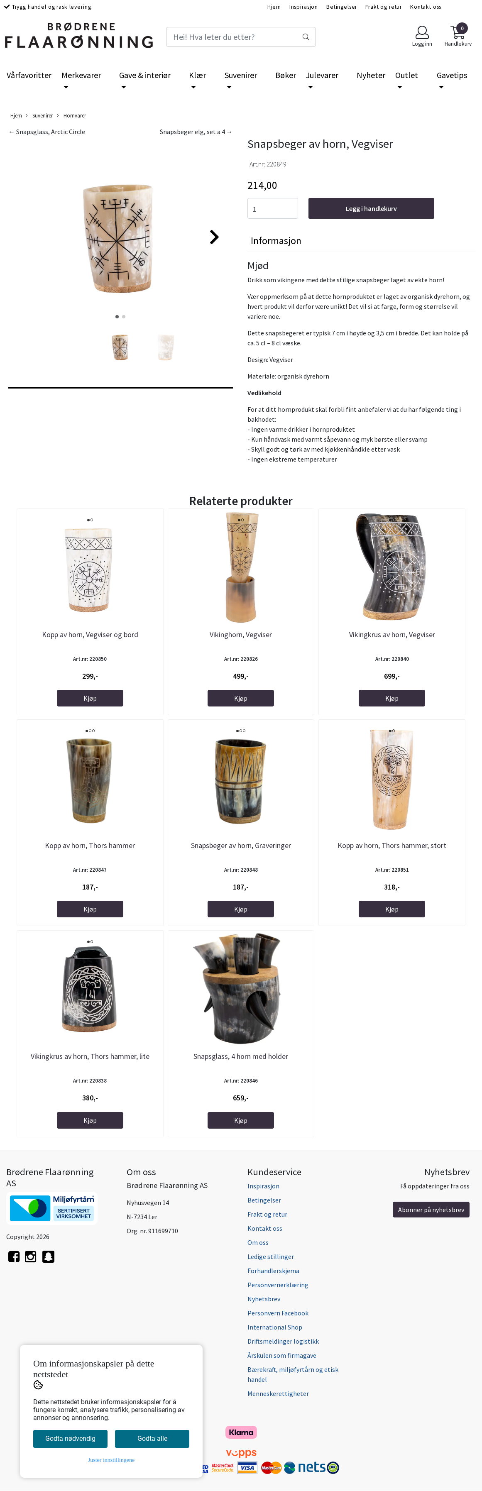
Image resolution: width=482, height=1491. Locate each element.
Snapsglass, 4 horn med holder (240, 1056)
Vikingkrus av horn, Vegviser (392, 634)
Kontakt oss (425, 6)
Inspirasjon (303, 6)
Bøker (285, 75)
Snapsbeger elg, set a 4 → (196, 131)
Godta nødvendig (70, 1438)
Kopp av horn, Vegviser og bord (90, 634)
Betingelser (341, 6)
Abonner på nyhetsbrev (431, 1209)
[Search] (241, 37)
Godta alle (152, 1438)
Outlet (406, 75)
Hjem (274, 6)
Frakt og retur (383, 6)
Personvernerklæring (277, 1285)
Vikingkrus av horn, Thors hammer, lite (90, 1056)
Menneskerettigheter (278, 1393)
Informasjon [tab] (276, 240)
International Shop (274, 1327)
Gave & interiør (145, 75)
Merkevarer (81, 75)
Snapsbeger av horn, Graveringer (241, 845)
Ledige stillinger (270, 1256)
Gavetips (452, 75)
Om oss (258, 1242)
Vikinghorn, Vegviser (241, 634)
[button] (117, 316)
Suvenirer (241, 75)
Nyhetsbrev (263, 1299)
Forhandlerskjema (273, 1270)
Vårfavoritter (29, 75)
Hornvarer (71, 115)
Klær (197, 75)
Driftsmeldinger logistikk (283, 1341)
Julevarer (322, 75)
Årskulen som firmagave (281, 1355)
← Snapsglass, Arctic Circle (46, 131)
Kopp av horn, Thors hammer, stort (392, 845)
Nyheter (371, 75)
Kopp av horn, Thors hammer (90, 845)
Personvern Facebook (277, 1313)
